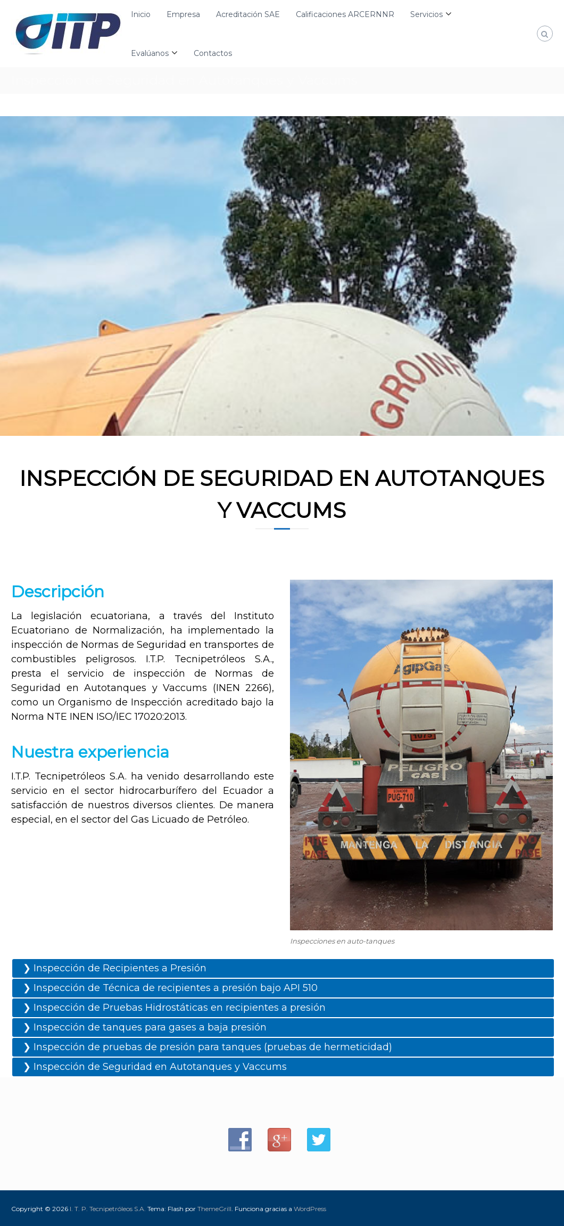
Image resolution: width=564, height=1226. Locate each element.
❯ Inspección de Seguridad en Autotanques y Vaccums (155, 1067)
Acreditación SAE (248, 14)
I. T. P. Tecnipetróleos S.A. (108, 1209)
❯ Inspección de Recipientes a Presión (114, 968)
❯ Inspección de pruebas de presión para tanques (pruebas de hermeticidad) (207, 1047)
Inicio (141, 14)
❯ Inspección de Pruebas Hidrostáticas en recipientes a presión (174, 1007)
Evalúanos (150, 53)
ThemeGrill (214, 1209)
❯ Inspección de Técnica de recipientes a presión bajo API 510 (170, 988)
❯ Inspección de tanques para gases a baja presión (145, 1027)
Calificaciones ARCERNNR (345, 14)
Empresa (183, 14)
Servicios (426, 14)
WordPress (310, 1209)
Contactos (213, 53)
